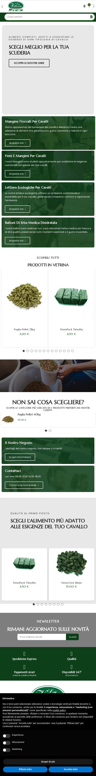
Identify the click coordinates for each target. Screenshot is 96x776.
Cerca (91, 17)
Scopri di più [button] (48, 761)
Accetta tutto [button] (71, 769)
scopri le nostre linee (29, 63)
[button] (23, 351)
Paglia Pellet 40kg (29, 414)
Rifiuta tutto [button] (25, 769)
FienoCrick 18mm (72, 582)
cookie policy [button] (59, 710)
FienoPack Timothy (71, 329)
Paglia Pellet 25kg (24, 329)
